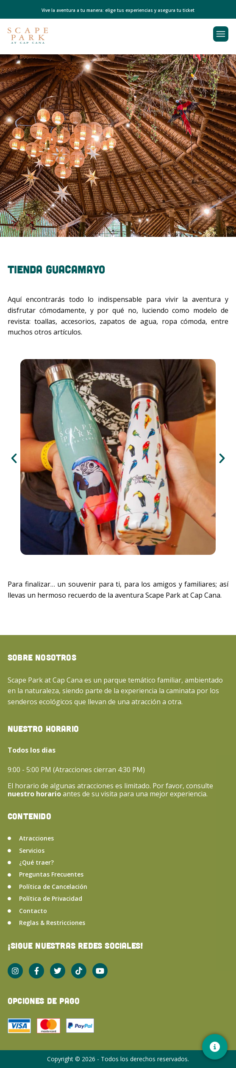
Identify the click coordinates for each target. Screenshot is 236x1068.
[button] (14, 458)
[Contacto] (215, 1047)
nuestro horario (35, 793)
